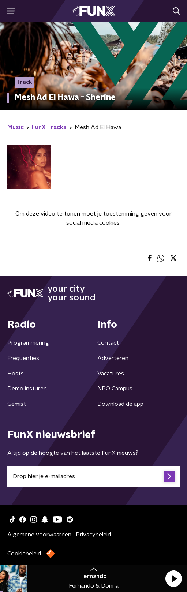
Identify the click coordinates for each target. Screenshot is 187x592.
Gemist (16, 404)
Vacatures (110, 373)
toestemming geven (130, 214)
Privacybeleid (93, 534)
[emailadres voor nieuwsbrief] (93, 476)
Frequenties (23, 358)
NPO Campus (114, 388)
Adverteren (112, 358)
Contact (108, 343)
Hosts (15, 373)
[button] (173, 578)
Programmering (28, 343)
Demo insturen (27, 388)
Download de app (120, 404)
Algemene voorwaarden (39, 534)
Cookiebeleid (24, 554)
